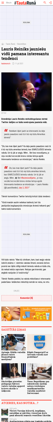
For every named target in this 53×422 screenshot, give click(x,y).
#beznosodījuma (28, 178)
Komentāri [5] (26, 298)
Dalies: (17, 291)
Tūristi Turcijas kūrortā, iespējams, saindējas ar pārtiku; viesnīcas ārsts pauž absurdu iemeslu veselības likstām (30, 413)
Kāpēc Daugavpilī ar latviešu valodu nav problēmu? (37, 354)
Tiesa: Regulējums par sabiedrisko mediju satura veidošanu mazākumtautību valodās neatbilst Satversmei (38, 387)
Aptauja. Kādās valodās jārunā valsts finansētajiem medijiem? (13, 356)
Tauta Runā (10, 44)
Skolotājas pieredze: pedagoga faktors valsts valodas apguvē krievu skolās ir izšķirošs (13, 386)
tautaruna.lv (5, 63)
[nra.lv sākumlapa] (9, 3)
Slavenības (21, 44)
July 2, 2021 (24, 187)
